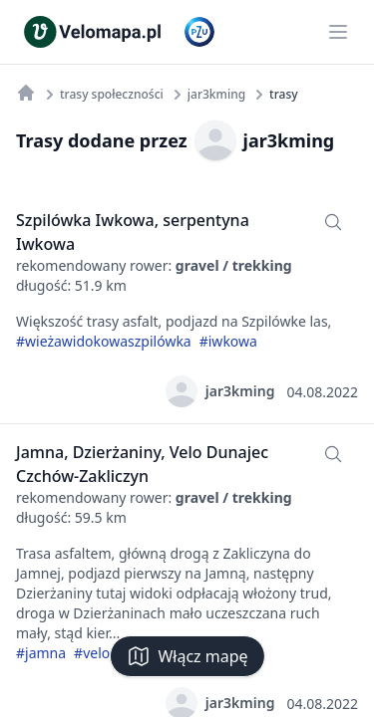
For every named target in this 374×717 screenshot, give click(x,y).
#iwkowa (228, 341)
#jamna (41, 652)
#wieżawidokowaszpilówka (103, 341)
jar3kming (265, 140)
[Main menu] (338, 32)
